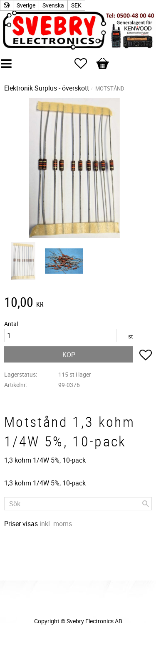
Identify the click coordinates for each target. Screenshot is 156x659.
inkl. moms (56, 523)
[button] (84, 63)
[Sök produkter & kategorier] (78, 503)
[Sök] (145, 503)
